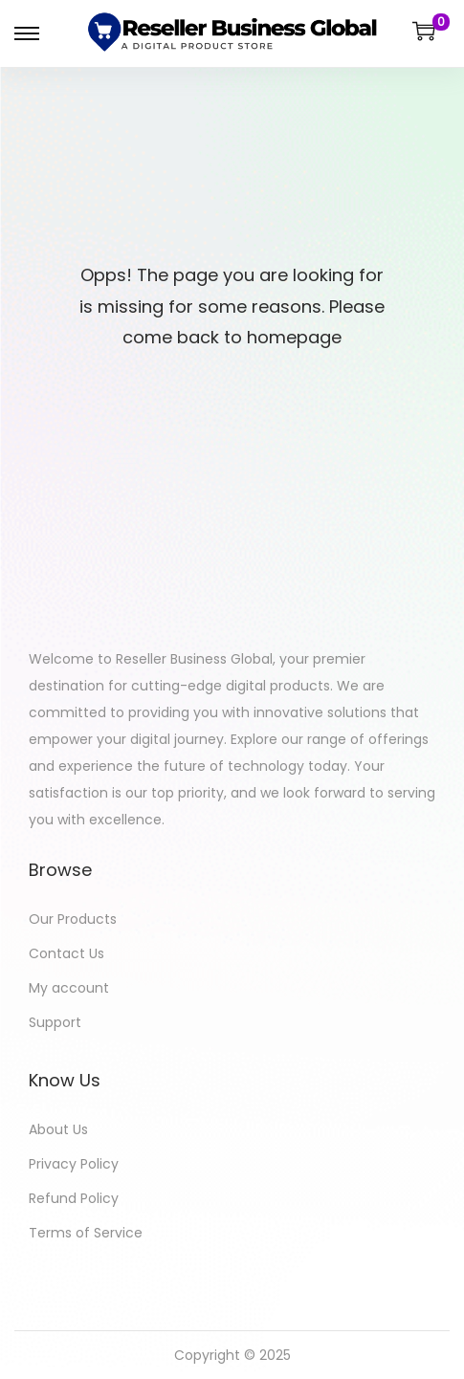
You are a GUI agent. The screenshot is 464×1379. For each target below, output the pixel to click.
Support (55, 1022)
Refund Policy (74, 1198)
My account (69, 987)
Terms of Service (86, 1232)
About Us (58, 1129)
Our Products (73, 919)
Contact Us (66, 953)
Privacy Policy (74, 1163)
